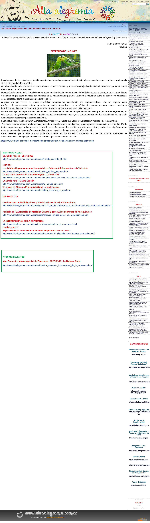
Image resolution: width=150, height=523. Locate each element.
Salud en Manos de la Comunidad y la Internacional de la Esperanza (138, 50)
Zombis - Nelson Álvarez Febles (137, 104)
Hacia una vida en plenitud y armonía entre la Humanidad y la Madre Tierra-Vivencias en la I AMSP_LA (138, 282)
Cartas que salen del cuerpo (7, 21)
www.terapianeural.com (138, 460)
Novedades (111, 21)
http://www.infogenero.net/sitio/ (139, 451)
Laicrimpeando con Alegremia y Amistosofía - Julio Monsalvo (137, 118)
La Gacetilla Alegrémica (120, 21)
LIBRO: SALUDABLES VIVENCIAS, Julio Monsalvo (138, 316)
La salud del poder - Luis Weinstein (138, 279)
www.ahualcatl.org (138, 485)
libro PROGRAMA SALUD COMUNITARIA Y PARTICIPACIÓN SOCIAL (138, 54)
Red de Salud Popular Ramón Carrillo (138, 97)
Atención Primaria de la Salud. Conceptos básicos (136, 64)
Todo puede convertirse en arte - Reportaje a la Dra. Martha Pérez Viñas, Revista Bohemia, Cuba (137, 251)
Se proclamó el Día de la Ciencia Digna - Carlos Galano (137, 216)
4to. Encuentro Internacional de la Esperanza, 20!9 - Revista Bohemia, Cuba (138, 154)
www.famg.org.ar (138, 355)
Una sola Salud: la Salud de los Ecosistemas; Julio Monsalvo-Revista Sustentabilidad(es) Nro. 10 (138, 220)
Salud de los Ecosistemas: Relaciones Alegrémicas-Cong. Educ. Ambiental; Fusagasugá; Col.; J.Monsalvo (138, 229)
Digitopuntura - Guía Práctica (136, 81)
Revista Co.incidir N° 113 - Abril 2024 (138, 36)
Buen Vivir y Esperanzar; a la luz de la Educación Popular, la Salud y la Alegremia (138, 78)
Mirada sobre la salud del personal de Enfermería (138, 38)
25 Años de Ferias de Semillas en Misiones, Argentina (137, 58)
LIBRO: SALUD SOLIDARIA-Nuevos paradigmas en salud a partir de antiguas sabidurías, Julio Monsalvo (138, 329)
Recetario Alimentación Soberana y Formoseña (138, 71)
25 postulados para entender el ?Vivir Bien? (138, 258)
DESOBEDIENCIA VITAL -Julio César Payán (138, 157)
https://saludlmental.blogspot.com (139, 402)
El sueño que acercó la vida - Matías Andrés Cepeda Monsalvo (138, 74)
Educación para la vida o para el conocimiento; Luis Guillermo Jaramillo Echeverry (139, 238)
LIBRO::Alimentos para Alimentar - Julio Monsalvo (137, 139)
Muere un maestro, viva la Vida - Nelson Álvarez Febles (137, 102)
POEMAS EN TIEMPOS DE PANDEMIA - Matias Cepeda (136, 68)
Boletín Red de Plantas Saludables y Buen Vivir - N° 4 (138, 88)
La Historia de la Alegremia (136, 267)
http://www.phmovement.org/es (139, 382)
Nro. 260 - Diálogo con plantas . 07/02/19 (117, 26)
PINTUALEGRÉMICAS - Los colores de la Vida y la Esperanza (138, 170)
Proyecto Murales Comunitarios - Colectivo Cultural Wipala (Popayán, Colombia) (138, 242)
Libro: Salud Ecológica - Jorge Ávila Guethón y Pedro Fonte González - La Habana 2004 (138, 291)
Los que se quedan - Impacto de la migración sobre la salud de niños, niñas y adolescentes (138, 303)
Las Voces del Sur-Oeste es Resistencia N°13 (136, 91)
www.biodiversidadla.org (139, 425)
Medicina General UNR (86, 21)
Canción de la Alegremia (135, 192)
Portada (114, 1)
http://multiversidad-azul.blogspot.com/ (139, 392)
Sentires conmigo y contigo (136, 41)
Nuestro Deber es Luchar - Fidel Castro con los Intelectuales (137, 295)
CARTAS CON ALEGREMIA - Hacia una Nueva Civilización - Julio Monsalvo (138, 308)
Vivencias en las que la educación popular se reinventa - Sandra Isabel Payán (138, 247)
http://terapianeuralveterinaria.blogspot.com (139, 465)
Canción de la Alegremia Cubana (137, 194)
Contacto (122, 1)
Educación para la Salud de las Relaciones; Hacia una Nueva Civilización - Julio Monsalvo (137, 233)
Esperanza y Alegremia (74, 21)
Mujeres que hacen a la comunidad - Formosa (138, 107)
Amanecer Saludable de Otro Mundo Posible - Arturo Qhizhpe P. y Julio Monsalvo (138, 320)
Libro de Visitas (132, 1)
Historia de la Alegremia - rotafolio (137, 83)
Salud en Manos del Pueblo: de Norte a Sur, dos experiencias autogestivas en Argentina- (138, 212)
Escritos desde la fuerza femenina (137, 127)
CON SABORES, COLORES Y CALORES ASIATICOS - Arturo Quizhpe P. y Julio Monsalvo (137, 325)
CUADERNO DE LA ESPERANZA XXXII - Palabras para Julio (137, 130)
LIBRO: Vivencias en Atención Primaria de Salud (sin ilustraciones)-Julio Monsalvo (138, 162)
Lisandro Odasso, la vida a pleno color (138, 99)
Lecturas (94, 21)
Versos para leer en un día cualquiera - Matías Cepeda (139, 121)
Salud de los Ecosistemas (41, 21)
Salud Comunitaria (63, 21)
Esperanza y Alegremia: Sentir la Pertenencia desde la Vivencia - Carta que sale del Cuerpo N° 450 (138, 114)
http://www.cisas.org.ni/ (138, 438)
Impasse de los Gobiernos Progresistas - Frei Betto (135, 208)
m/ (139, 414)
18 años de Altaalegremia (135, 47)
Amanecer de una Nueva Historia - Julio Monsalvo (138, 262)
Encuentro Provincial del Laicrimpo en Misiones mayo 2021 (138, 94)
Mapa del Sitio (145, 1)
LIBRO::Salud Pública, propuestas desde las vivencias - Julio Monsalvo (138, 136)
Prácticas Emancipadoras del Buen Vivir (138, 33)
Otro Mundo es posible (102, 21)
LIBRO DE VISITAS (134, 337)
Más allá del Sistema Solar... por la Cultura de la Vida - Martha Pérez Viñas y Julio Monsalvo (138, 299)
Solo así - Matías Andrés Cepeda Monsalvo (137, 110)
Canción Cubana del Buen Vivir (137, 196)
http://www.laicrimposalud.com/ (139, 367)
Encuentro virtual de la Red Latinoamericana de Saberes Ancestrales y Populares (136, 44)
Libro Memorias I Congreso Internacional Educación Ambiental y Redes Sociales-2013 (138, 287)
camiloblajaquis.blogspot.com (139, 476)
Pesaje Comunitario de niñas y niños (138, 85)
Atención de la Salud (53, 21)
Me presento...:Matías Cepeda (136, 148)
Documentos (31, 21)
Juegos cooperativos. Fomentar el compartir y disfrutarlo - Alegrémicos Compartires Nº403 (138, 29)
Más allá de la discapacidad (21, 21)
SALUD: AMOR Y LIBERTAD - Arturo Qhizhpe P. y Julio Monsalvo (138, 333)
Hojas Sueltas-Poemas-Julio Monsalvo (139, 142)
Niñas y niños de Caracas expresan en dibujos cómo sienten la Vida (139, 265)
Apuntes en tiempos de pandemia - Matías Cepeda (138, 124)
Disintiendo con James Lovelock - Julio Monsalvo (139, 255)
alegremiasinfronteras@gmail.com (55, 517)
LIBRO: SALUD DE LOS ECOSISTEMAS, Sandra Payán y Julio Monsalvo (139, 312)
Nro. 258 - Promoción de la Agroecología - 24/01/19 (13, 26)
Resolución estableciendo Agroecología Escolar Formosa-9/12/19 (137, 145)
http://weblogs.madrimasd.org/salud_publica (139, 412)
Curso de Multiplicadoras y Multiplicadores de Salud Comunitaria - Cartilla (139, 166)
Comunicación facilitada (135, 150)
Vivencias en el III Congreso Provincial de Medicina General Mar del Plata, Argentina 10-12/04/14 (139, 224)
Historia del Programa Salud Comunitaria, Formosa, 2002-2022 (137, 61)
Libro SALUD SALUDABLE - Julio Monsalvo (137, 133)
